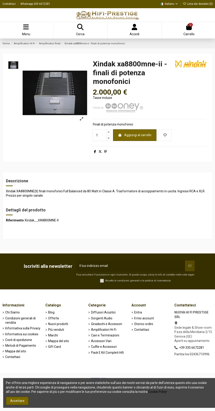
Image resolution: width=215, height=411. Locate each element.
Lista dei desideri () (198, 3)
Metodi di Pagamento (20, 345)
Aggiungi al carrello (135, 135)
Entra (138, 312)
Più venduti (56, 329)
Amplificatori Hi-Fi (103, 329)
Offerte (53, 318)
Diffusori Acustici (103, 312)
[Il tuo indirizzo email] (130, 265)
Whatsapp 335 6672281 (35, 3)
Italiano (169, 3)
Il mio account (144, 318)
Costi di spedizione (18, 340)
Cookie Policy (157, 391)
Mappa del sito (15, 351)
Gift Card (54, 346)
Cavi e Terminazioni (105, 335)
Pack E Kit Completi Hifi (107, 352)
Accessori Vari (101, 341)
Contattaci (9, 3)
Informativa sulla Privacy (22, 328)
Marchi (53, 335)
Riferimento (15, 220)
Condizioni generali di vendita (20, 320)
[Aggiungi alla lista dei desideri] (165, 135)
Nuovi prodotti (58, 324)
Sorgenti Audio (101, 318)
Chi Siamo (12, 312)
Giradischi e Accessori (106, 324)
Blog (51, 312)
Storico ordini (143, 324)
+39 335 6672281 (191, 347)
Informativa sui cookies (21, 334)
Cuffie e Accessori (104, 346)
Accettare (17, 401)
